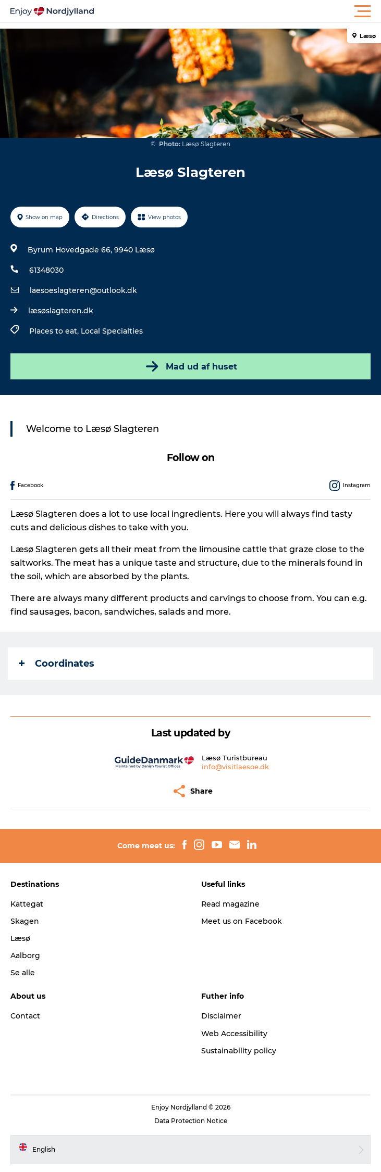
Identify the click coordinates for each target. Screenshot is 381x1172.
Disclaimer (221, 1016)
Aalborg (25, 955)
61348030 (46, 270)
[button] (237, 11)
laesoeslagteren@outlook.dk (83, 290)
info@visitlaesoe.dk (235, 766)
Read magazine (230, 904)
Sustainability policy (238, 1050)
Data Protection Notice (190, 1121)
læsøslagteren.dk (60, 310)
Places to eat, (55, 331)
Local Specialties (112, 331)
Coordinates (56, 663)
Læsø (20, 938)
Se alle (22, 972)
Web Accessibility (234, 1033)
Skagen (24, 921)
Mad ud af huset (190, 366)
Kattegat (26, 904)
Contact (25, 1016)
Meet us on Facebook (241, 921)
